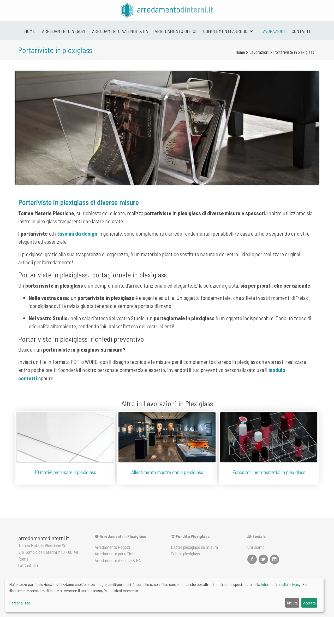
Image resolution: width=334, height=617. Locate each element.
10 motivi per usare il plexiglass (65, 472)
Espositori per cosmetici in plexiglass (268, 472)
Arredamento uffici (175, 31)
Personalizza (19, 602)
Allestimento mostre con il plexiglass (167, 472)
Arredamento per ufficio (115, 553)
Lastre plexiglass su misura (194, 547)
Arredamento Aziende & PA (120, 31)
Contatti (301, 31)
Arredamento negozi (63, 31)
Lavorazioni (272, 31)
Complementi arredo (225, 31)
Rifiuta (292, 602)
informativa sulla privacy (281, 584)
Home (29, 31)
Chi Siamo (256, 547)
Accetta (309, 602)
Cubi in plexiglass (185, 553)
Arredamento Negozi (112, 547)
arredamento (166, 10)
